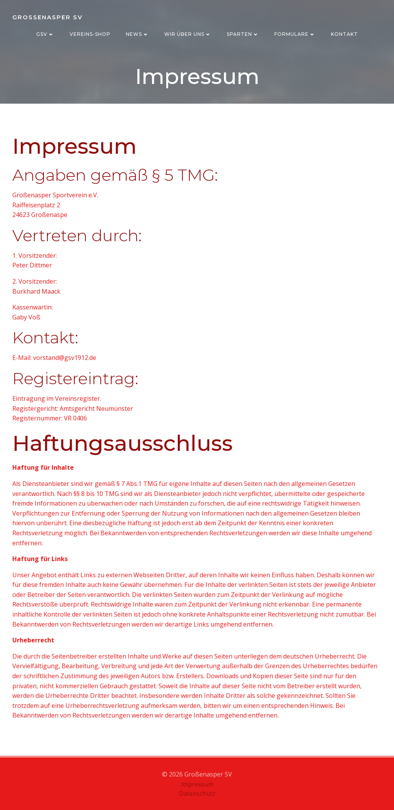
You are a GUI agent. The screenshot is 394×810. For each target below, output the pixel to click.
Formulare (295, 34)
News (137, 34)
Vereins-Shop (90, 34)
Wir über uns (187, 34)
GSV (45, 34)
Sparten (243, 34)
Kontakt (344, 34)
